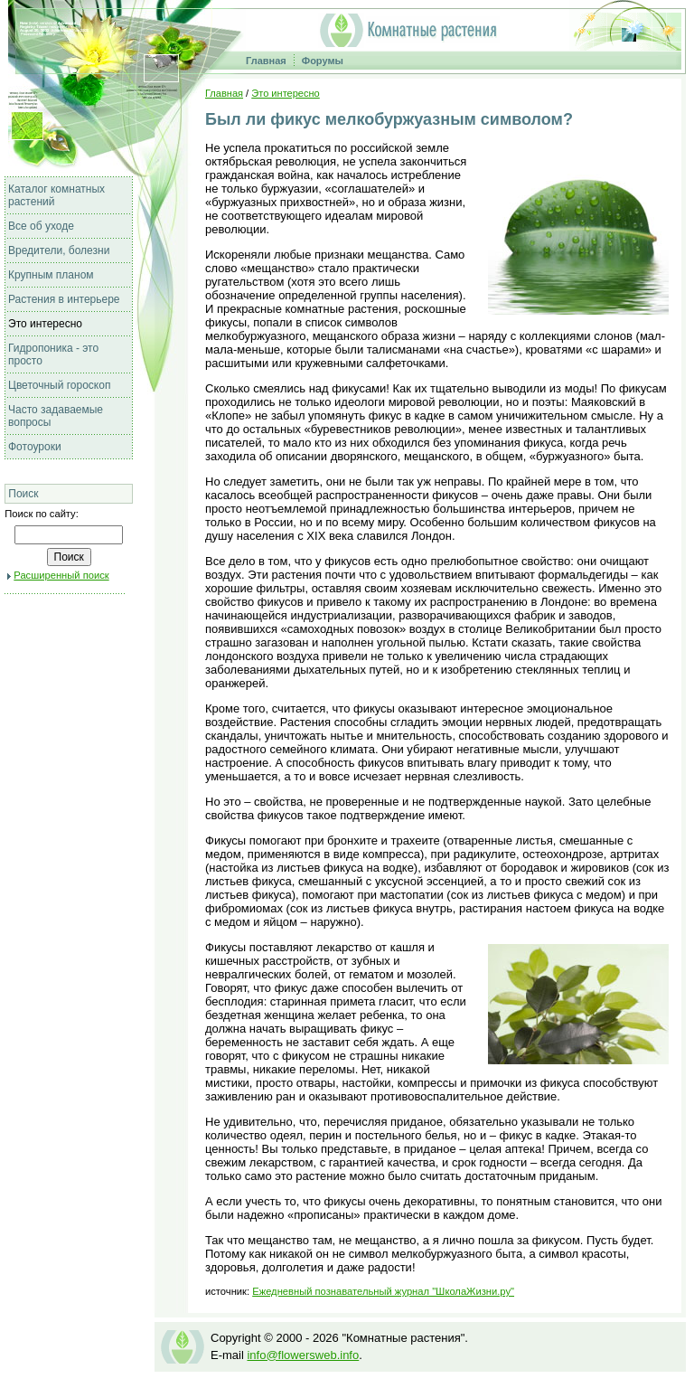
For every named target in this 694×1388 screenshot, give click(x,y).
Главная (266, 60)
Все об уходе (41, 226)
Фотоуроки (34, 446)
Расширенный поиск (61, 575)
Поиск (23, 493)
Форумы (322, 60)
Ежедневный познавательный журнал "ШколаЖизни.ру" (383, 1291)
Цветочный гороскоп (59, 385)
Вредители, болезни (58, 250)
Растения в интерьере (64, 299)
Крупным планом (51, 275)
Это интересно (45, 323)
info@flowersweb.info (303, 1355)
